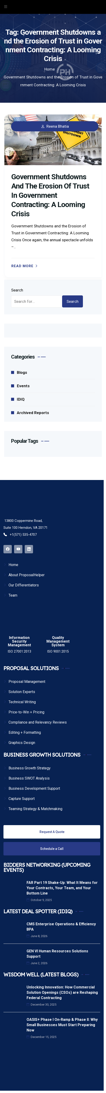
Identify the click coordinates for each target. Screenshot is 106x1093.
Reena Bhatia (57, 126)
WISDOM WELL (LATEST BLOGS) (40, 974)
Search (17, 290)
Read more (22, 266)
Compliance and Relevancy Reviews (38, 722)
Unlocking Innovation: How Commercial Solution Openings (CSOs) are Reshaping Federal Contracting (62, 992)
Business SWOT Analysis (29, 778)
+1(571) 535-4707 (20, 535)
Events (23, 386)
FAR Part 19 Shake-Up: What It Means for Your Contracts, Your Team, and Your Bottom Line (62, 887)
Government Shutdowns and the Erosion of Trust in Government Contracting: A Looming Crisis (50, 195)
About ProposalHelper (27, 575)
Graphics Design (22, 742)
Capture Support (22, 798)
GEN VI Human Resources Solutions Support (57, 954)
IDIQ (20, 399)
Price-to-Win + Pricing (26, 712)
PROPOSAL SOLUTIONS (31, 668)
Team (13, 595)
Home (13, 565)
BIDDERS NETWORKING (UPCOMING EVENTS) (46, 867)
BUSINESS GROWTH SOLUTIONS (41, 755)
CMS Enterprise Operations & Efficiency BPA (61, 927)
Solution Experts (22, 692)
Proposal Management (27, 681)
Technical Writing (22, 702)
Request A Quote (51, 832)
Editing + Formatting (25, 732)
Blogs (22, 372)
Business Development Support (34, 788)
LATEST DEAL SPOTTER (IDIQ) (37, 911)
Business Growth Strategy (30, 768)
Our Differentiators (24, 585)
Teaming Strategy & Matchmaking (35, 809)
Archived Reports (33, 412)
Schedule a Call (52, 849)
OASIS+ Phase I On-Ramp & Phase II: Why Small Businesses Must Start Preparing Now (62, 1024)
